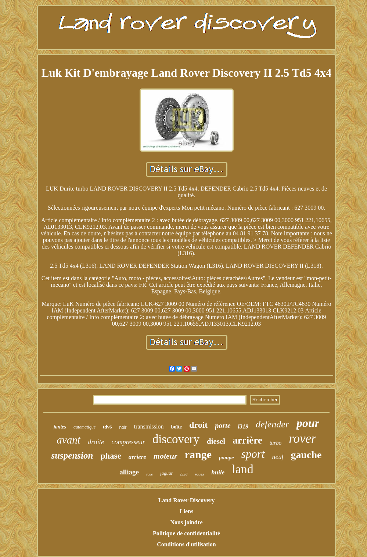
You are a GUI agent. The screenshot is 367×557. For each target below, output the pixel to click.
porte (222, 426)
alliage (129, 472)
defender (272, 424)
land (242, 469)
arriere (137, 456)
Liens (186, 511)
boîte (176, 427)
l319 (243, 426)
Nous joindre (186, 522)
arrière (247, 440)
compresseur (128, 442)
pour (307, 423)
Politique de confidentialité (186, 533)
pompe (226, 457)
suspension (72, 455)
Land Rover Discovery (186, 500)
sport (253, 454)
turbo (276, 443)
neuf (278, 456)
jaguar (166, 473)
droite (96, 442)
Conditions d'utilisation (186, 544)
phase (110, 455)
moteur (165, 455)
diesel (216, 441)
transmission (149, 426)
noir (123, 427)
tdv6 (107, 427)
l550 (184, 474)
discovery (175, 439)
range (198, 454)
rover (302, 438)
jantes (60, 427)
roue (149, 474)
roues (199, 474)
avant (68, 440)
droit (198, 425)
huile (217, 472)
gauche (306, 454)
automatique (84, 427)
